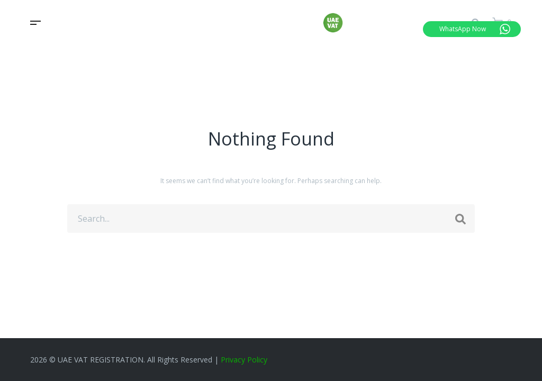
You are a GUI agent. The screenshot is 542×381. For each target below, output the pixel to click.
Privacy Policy (244, 360)
